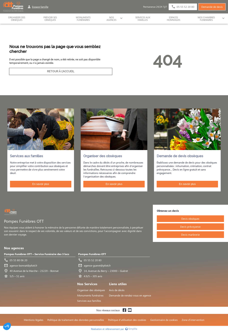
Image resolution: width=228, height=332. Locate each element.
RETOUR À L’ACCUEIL (60, 71)
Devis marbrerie (190, 234)
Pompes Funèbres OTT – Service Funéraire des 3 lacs (36, 254)
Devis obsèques (190, 218)
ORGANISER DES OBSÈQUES (16, 18)
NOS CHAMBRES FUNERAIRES (206, 18)
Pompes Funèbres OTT (92, 254)
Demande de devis (212, 6)
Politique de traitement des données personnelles (75, 320)
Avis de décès (116, 290)
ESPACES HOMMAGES (173, 18)
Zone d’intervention (193, 320)
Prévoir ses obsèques (50, 18)
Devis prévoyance (190, 226)
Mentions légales (33, 320)
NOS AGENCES (111, 18)
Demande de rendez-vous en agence (130, 295)
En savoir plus (40, 184)
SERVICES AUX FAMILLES (142, 18)
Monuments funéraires (83, 18)
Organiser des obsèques (91, 290)
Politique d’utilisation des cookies (127, 320)
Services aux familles (89, 300)
